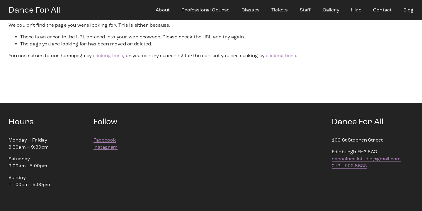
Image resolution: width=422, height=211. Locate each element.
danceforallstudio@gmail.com (366, 158)
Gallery (331, 10)
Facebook (104, 140)
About (163, 10)
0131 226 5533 (349, 166)
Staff (305, 10)
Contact (382, 10)
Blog (409, 10)
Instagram (105, 147)
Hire (356, 10)
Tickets (279, 10)
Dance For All (34, 10)
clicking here (108, 55)
